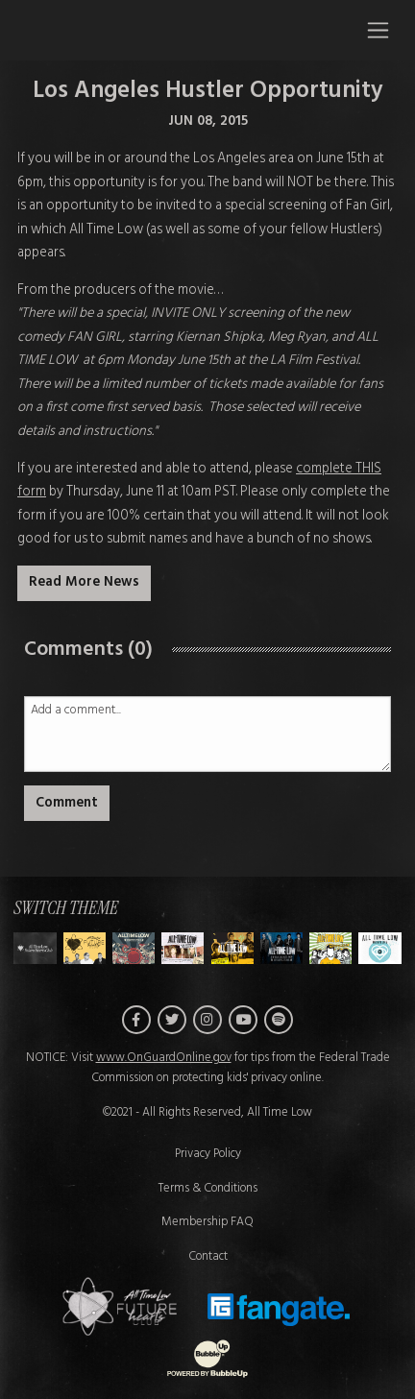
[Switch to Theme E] (281, 948)
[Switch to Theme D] (232, 948)
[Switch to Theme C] (182, 948)
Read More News (84, 582)
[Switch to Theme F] (330, 948)
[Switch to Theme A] (84, 948)
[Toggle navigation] (378, 29)
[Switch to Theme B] (133, 948)
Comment (67, 803)
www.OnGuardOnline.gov (164, 1058)
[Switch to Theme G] (379, 948)
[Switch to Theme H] (34, 948)
